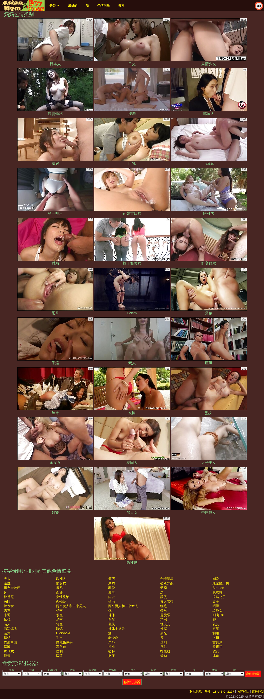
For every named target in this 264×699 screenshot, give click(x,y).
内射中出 (10, 642)
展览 (59, 588)
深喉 (7, 647)
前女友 (61, 583)
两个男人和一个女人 (123, 606)
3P (214, 619)
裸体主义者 (116, 628)
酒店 (111, 579)
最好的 (72, 5)
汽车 (7, 610)
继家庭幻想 (220, 583)
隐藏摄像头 (64, 642)
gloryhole (63, 633)
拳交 (59, 615)
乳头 (111, 624)
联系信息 (196, 691)
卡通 (7, 615)
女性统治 (62, 597)
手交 (59, 637)
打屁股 (165, 651)
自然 (111, 619)
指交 (59, 610)
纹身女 (217, 610)
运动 (163, 656)
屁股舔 (165, 615)
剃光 (163, 633)
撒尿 (111, 656)
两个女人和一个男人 (71, 606)
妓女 (215, 651)
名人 (7, 624)
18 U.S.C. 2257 (223, 691)
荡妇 (163, 642)
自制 (59, 651)
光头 (7, 579)
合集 (7, 633)
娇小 (111, 647)
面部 (59, 592)
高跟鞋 (61, 647)
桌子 (215, 601)
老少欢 (113, 637)
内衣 (111, 597)
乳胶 (111, 588)
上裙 (215, 637)
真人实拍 (166, 601)
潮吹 (215, 579)
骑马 (163, 610)
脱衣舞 (217, 592)
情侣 (7, 637)
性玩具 (165, 624)
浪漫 (7, 656)
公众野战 (166, 583)
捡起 (111, 651)
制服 (215, 633)
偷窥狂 (217, 647)
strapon (218, 588)
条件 (207, 691)
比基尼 (9, 597)
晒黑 (215, 606)
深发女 (9, 606)
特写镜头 (10, 628)
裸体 (111, 615)
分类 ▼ (55, 5)
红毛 (163, 606)
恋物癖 (61, 601)
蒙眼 (7, 601)
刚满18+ (218, 615)
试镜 (7, 619)
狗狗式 (9, 651)
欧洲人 (61, 579)
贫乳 (163, 647)
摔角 (215, 656)
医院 (59, 656)
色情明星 (103, 5)
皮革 (111, 592)
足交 (59, 619)
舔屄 (163, 597)
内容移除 (243, 691)
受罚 (163, 588)
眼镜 (59, 628)
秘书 (163, 619)
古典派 (217, 642)
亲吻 (111, 583)
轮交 (59, 624)
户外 (111, 642)
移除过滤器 (132, 682)
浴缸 (7, 583)
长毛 (111, 601)
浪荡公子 (219, 597)
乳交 (215, 624)
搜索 (121, 5)
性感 (163, 628)
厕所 (215, 628)
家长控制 (258, 691)
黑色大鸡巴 (12, 588)
